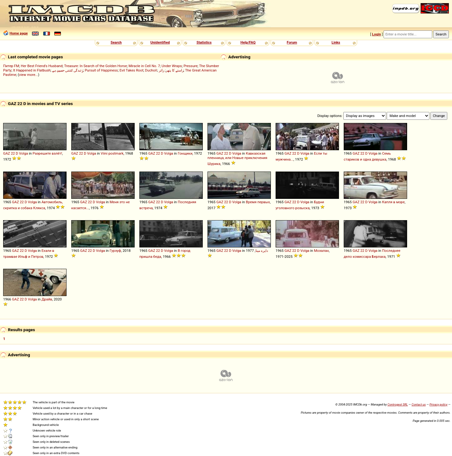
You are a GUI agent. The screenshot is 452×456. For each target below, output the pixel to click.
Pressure (191, 66)
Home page (18, 33)
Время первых (258, 202)
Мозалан (321, 250)
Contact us (419, 404)
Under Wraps (172, 66)
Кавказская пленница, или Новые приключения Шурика (237, 158)
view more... (28, 74)
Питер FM (11, 66)
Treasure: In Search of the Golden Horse (95, 66)
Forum (292, 42)
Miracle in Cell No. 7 (144, 66)
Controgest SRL (397, 404)
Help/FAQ (248, 42)
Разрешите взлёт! (47, 153)
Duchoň (151, 70)
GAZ (6, 153)
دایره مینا (262, 250)
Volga (23, 153)
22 (13, 153)
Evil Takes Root (131, 70)
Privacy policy (438, 404)
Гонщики (185, 153)
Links (335, 42)
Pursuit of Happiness (101, 70)
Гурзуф (115, 250)
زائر (161, 70)
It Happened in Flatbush (32, 70)
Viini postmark (112, 153)
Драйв (46, 299)
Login (376, 34)
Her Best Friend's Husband (41, 66)
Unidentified (160, 42)
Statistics (204, 42)
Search (115, 42)
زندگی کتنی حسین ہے (67, 70)
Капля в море (393, 202)
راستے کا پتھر (175, 70)
